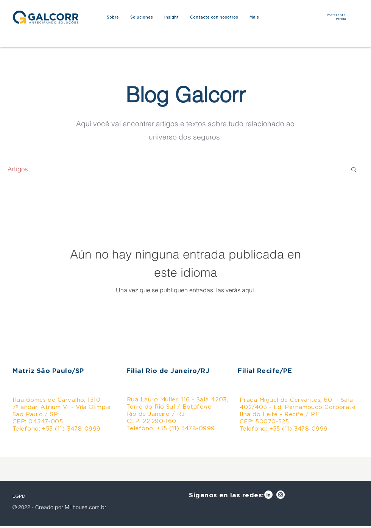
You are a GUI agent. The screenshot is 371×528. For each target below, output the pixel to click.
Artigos (18, 169)
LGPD (18, 496)
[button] (353, 170)
